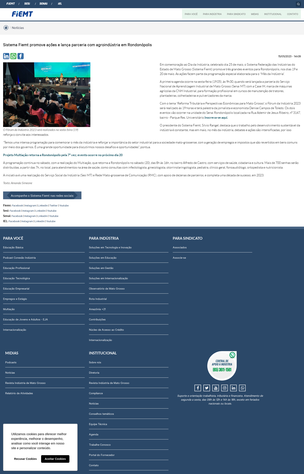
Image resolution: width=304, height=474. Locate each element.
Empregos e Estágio (15, 280)
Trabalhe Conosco (242, 311)
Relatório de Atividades (189, 260)
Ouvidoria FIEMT (242, 342)
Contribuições (70, 301)
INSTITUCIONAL (273, 14)
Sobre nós (238, 229)
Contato (236, 332)
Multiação (9, 291)
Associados (126, 229)
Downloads (238, 373)
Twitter (53, 186)
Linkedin (43, 186)
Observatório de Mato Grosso (80, 270)
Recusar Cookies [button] (25, 458)
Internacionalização (14, 311)
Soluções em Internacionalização (81, 260)
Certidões (237, 383)
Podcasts (180, 229)
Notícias (18, 27)
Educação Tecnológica (16, 260)
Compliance (238, 260)
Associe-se (125, 239)
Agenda (236, 301)
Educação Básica (13, 229)
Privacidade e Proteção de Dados (251, 363)
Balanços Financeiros (244, 352)
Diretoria (237, 239)
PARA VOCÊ (190, 14)
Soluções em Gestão (74, 249)
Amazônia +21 (70, 291)
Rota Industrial (71, 280)
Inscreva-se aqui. (129, 103)
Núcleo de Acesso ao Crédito (79, 311)
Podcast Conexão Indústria (19, 239)
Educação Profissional (16, 249)
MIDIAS (254, 14)
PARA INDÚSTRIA (211, 14)
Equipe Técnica (241, 291)
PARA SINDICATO (236, 14)
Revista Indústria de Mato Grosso (195, 249)
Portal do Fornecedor (244, 322)
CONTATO (292, 14)
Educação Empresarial (16, 270)
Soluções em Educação (76, 239)
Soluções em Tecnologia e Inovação (83, 229)
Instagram (30, 186)
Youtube (64, 186)
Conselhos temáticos (244, 280)
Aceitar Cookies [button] (55, 458)
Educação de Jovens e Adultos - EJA (25, 301)
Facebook (17, 186)
